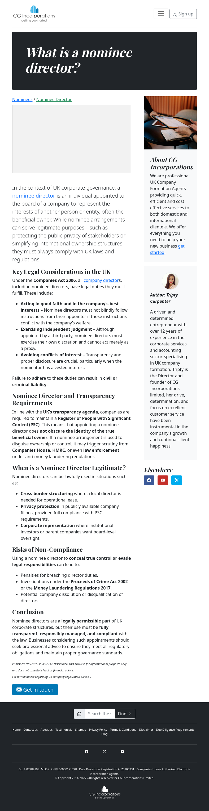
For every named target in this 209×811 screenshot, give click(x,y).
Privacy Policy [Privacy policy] (98, 729)
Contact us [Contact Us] (31, 729)
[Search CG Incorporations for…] (100, 714)
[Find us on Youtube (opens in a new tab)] (122, 751)
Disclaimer (146, 729)
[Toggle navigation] (161, 13)
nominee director (54, 99)
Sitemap (80, 729)
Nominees (22, 99)
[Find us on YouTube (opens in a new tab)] (163, 480)
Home (16, 729)
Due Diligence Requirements (175, 729)
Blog (105, 734)
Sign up (183, 14)
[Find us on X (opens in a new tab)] (176, 480)
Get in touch (35, 689)
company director (101, 280)
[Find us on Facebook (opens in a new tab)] (149, 480)
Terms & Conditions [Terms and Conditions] (123, 729)
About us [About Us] (47, 729)
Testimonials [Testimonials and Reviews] (63, 729)
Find (125, 714)
